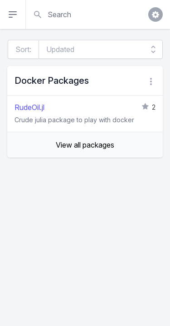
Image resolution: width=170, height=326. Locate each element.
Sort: (23, 49)
